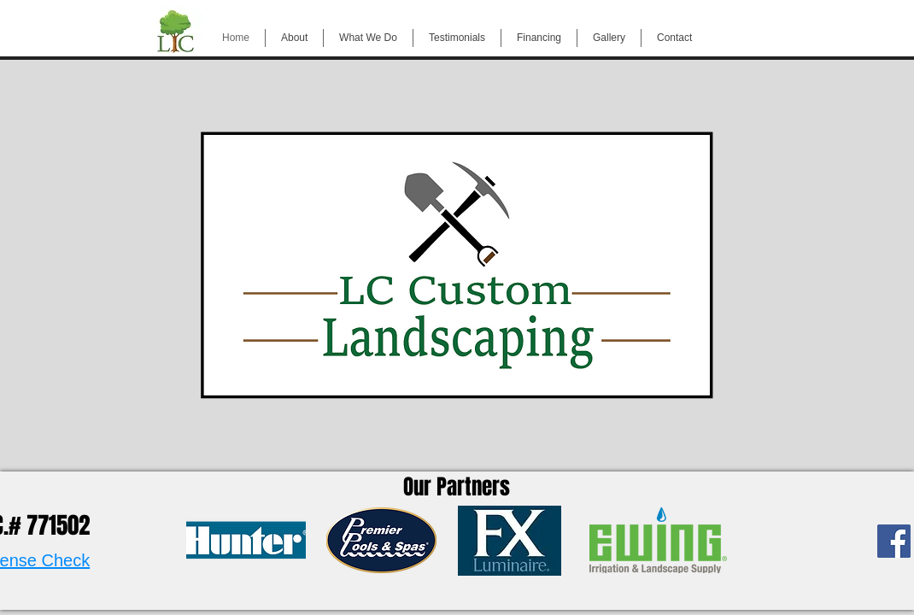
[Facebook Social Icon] (894, 541)
